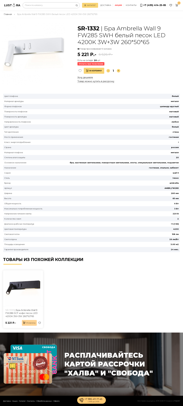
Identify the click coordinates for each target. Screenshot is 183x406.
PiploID (177, 401)
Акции (15, 401)
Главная (8, 14)
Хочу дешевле (85, 77)
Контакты (131, 5)
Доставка (105, 5)
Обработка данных (44, 401)
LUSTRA (12, 5)
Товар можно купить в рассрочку (95, 81)
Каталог (90, 5)
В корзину (94, 70)
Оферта (56, 401)
